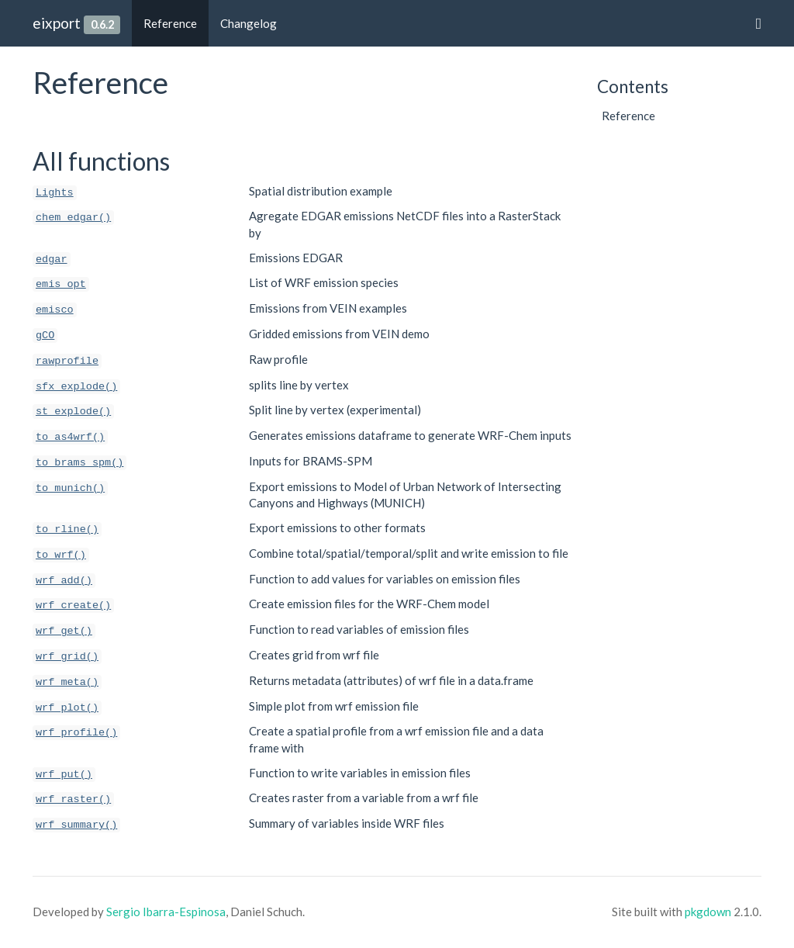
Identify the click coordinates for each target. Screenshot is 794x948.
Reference (170, 23)
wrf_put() (64, 774)
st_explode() (73, 411)
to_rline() (67, 529)
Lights (55, 193)
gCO (45, 335)
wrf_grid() (67, 657)
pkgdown (708, 912)
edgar (51, 259)
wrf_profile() (76, 733)
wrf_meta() (67, 682)
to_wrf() (61, 555)
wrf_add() (64, 580)
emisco (55, 310)
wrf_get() (64, 631)
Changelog (248, 23)
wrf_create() (73, 605)
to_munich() (70, 488)
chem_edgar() (73, 217)
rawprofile (67, 361)
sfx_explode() (76, 387)
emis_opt (61, 284)
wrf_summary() (76, 825)
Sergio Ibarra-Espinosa (166, 912)
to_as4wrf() (70, 437)
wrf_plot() (67, 708)
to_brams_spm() (79, 463)
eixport (57, 23)
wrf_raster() (73, 799)
